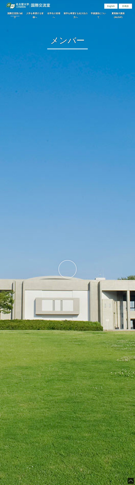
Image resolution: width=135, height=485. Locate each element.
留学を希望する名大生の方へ (76, 14)
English (111, 6)
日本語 (125, 6)
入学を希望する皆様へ (35, 14)
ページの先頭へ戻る (131, 481)
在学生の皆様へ (53, 14)
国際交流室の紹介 (15, 14)
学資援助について (98, 14)
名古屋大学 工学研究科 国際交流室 (28, 5)
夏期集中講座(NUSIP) (118, 14)
